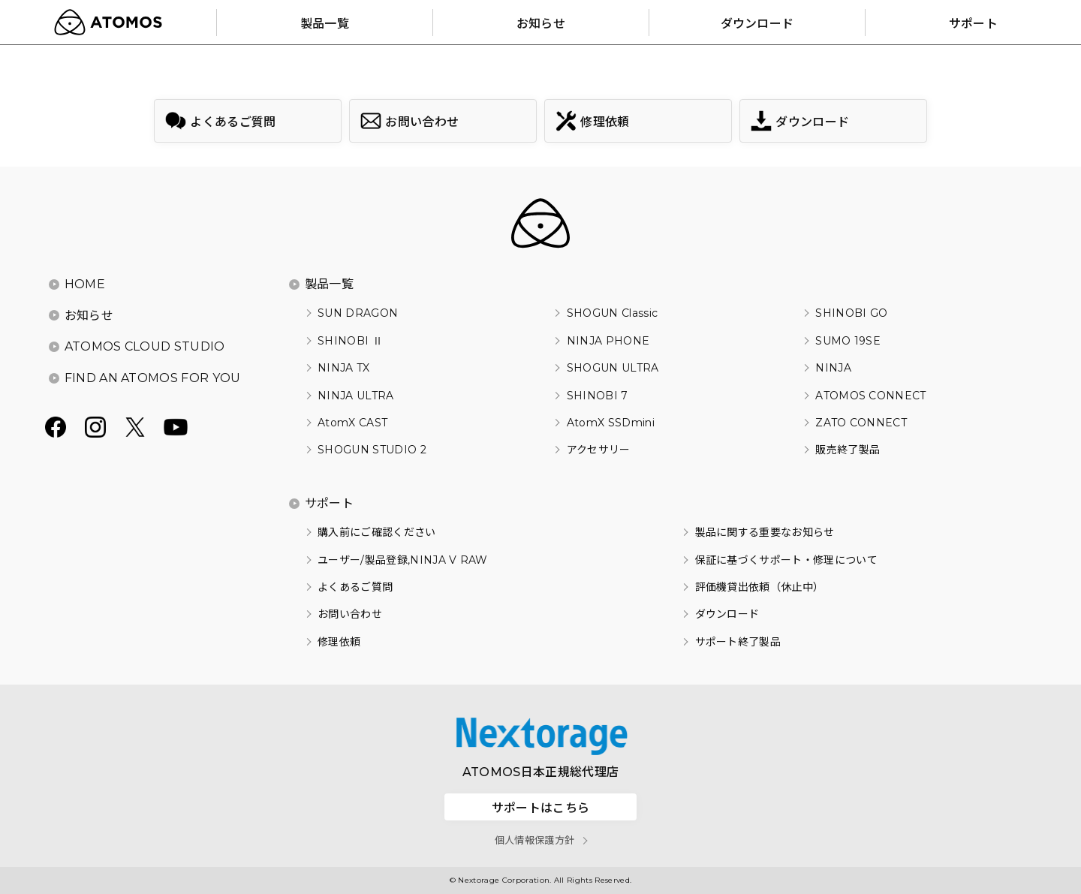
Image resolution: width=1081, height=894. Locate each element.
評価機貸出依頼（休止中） (759, 587)
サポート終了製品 (738, 642)
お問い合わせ (350, 614)
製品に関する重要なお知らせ (765, 532)
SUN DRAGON (358, 313)
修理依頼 (339, 642)
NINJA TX (344, 368)
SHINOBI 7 (597, 395)
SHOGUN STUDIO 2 (372, 449)
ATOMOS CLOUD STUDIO (145, 346)
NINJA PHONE (608, 341)
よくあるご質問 (355, 587)
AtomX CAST (352, 422)
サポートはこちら (541, 807)
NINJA (833, 368)
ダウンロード (727, 614)
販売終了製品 (847, 449)
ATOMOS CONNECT (870, 395)
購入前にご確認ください (377, 532)
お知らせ (89, 316)
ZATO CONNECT (861, 422)
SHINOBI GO (851, 313)
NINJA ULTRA (356, 395)
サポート (329, 503)
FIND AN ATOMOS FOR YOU (153, 378)
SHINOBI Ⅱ (350, 341)
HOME (85, 284)
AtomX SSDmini (611, 422)
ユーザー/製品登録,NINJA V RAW (403, 560)
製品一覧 (329, 284)
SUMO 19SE (848, 341)
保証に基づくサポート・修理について (786, 560)
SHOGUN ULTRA (613, 368)
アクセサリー (599, 449)
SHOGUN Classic (612, 313)
